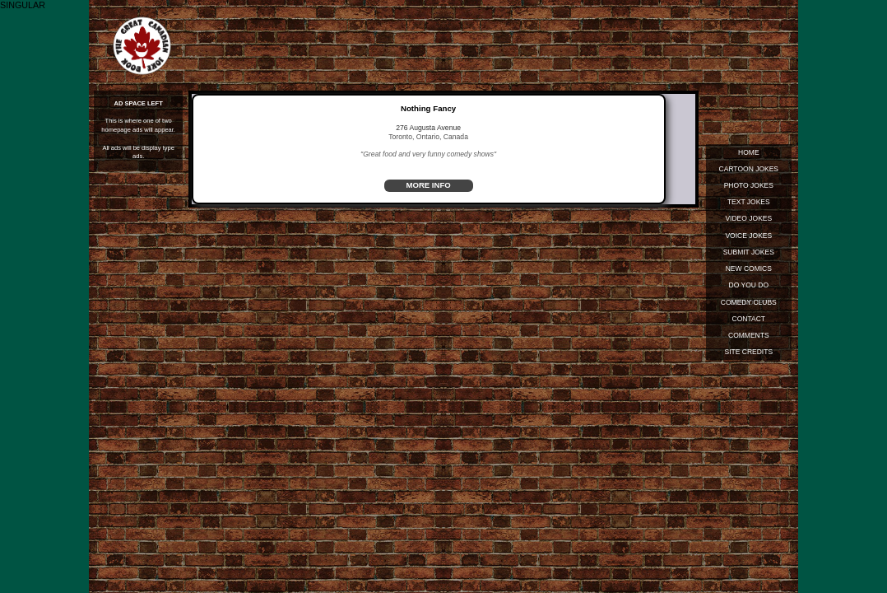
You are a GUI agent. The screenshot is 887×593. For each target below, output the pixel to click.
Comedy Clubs (748, 304)
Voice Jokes (748, 236)
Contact (748, 320)
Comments (748, 338)
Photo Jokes (748, 186)
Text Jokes (748, 202)
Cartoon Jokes (748, 169)
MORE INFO (428, 185)
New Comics (748, 270)
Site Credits (748, 354)
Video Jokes (748, 219)
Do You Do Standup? (748, 288)
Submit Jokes (748, 253)
